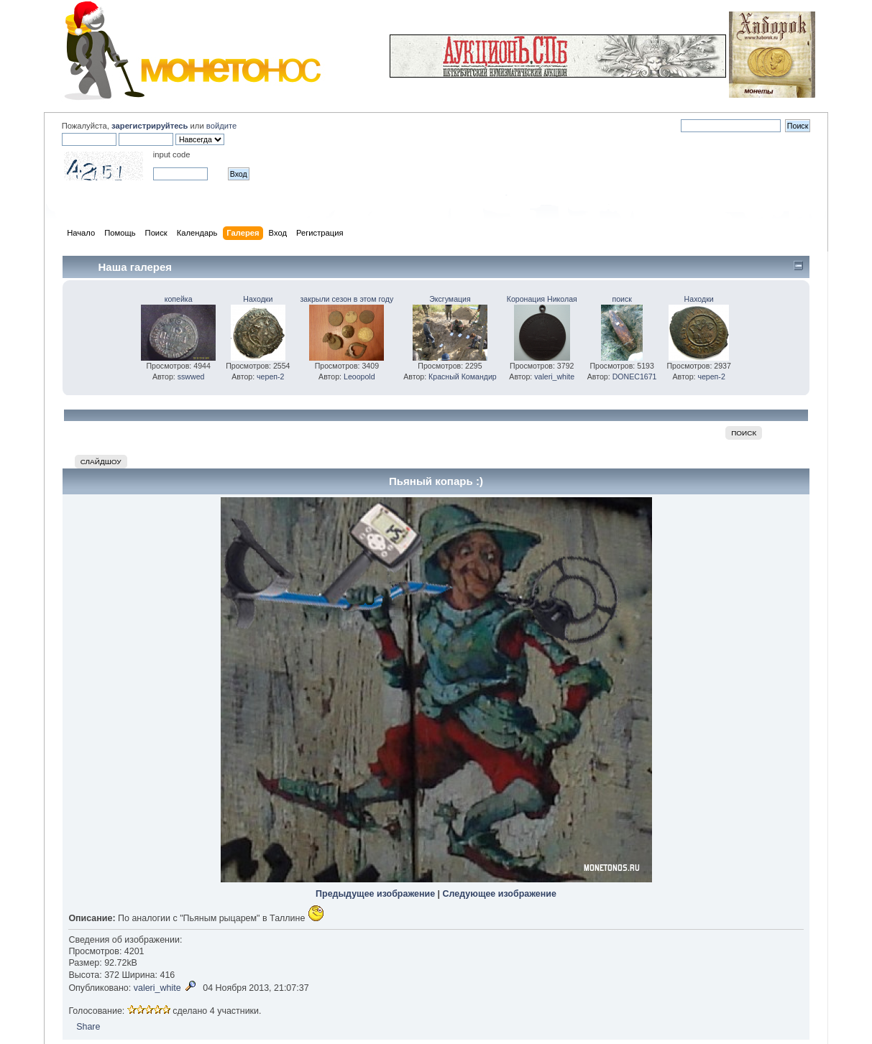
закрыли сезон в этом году (347, 299)
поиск (621, 299)
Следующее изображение (499, 894)
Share (88, 1027)
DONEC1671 (634, 376)
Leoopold (359, 376)
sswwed (191, 376)
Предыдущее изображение (375, 894)
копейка (179, 299)
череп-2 (270, 376)
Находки (257, 299)
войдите (221, 125)
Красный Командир (462, 376)
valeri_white (554, 376)
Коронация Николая (542, 299)
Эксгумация (450, 299)
